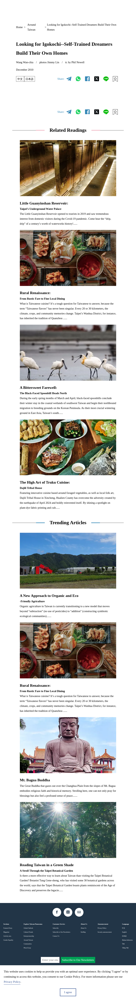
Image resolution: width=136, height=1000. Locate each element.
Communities (28, 944)
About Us (84, 928)
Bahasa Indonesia (127, 940)
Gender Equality (8, 940)
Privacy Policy (102, 928)
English (124, 932)
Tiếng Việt (125, 948)
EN (93, 10)
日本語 (30, 78)
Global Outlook (28, 928)
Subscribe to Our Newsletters (61, 932)
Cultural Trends (28, 932)
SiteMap (83, 932)
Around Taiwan (31, 27)
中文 (20, 78)
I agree (68, 992)
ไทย (123, 944)
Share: (60, 78)
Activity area (7, 936)
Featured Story (7, 928)
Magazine (6, 932)
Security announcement (105, 932)
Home (19, 27)
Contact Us (56, 936)
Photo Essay (27, 948)
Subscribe (56, 928)
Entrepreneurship (29, 936)
